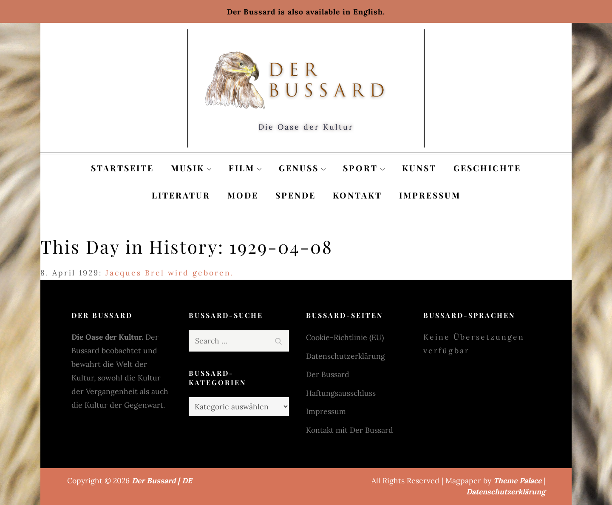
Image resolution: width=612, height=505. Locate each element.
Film (245, 167)
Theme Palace (517, 480)
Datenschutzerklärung (345, 356)
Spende (295, 195)
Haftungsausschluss (341, 393)
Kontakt (357, 195)
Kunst (419, 167)
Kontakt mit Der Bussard (349, 430)
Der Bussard (327, 374)
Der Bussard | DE (162, 480)
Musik (191, 167)
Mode (242, 195)
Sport (364, 167)
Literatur (181, 195)
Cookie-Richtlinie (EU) (345, 337)
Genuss (302, 167)
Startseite (122, 167)
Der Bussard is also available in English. (306, 12)
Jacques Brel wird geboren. (169, 273)
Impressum (430, 195)
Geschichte (487, 167)
